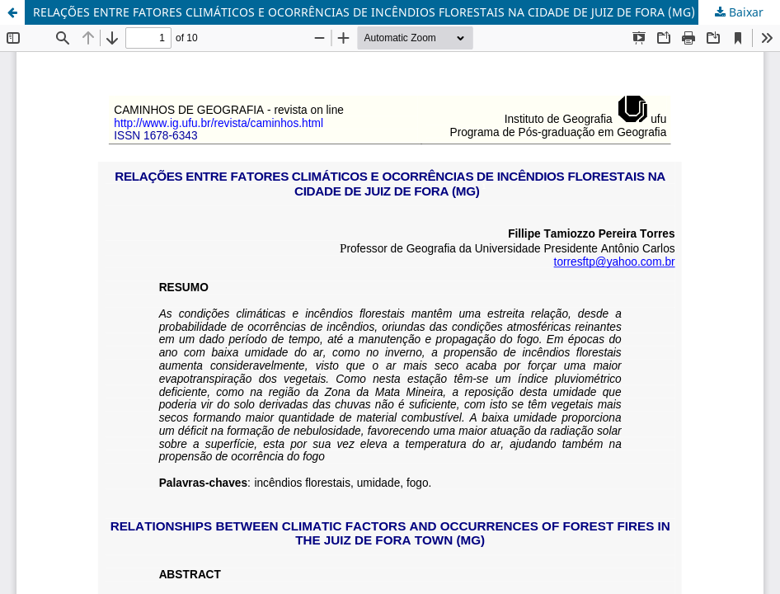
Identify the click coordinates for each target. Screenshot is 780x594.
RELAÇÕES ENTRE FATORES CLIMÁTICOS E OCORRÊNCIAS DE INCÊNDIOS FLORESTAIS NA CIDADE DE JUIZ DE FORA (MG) (364, 12)
